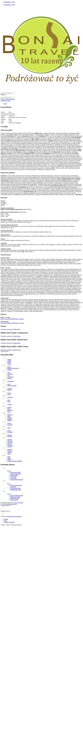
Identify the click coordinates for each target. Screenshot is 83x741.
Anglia (9, 362)
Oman (9, 427)
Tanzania (9, 451)
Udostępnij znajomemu (7, 329)
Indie (8, 400)
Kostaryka (10, 410)
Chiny (9, 372)
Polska (9, 430)
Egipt (8, 384)
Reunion (9, 435)
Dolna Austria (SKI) (15, 472)
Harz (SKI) (13, 486)
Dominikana (10, 381)
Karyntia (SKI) (14, 475)
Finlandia (9, 388)
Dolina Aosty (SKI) (15, 497)
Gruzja (9, 394)
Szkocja (9, 443)
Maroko (9, 417)
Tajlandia (9, 449)
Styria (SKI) (13, 476)
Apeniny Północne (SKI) (16, 495)
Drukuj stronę (16, 329)
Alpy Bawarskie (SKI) (16, 485)
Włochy (9, 459)
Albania (9, 359)
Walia (8, 456)
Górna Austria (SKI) (15, 473)
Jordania (9, 404)
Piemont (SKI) (14, 500)
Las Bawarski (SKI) (15, 488)
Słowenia (9, 440)
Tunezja (9, 452)
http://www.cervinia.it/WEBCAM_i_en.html (12, 319)
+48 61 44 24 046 (10, 99)
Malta (8, 416)
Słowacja (9, 439)
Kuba (8, 411)
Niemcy (9, 423)
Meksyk (9, 420)
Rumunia (9, 436)
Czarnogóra (10, 377)
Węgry (9, 458)
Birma (9, 366)
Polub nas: (3, 94)
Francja (9, 390)
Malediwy (10, 414)
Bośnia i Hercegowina (13, 368)
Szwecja (9, 446)
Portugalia (10, 432)
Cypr (8, 375)
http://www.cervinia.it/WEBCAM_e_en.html (12, 323)
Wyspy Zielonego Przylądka (14, 461)
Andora (9, 361)
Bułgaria (9, 369)
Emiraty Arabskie (11, 385)
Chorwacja (10, 374)
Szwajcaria (10, 445)
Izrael (8, 401)
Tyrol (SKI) (13, 478)
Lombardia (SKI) (14, 498)
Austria (9, 364)
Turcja (9, 454)
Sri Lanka (9, 442)
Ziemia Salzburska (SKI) (16, 479)
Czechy (9, 378)
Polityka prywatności (9, 522)
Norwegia (9, 425)
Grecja (9, 393)
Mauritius (9, 419)
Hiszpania (10, 397)
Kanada (9, 407)
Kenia (8, 409)
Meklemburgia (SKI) (15, 489)
